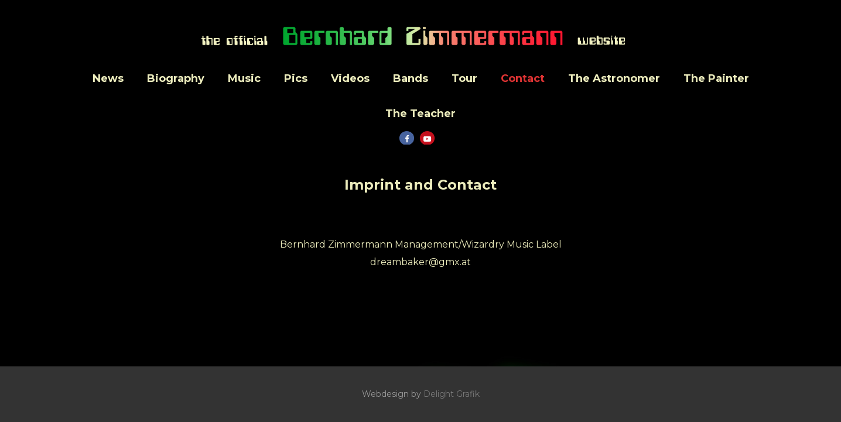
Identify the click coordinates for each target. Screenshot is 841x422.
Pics (295, 78)
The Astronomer (614, 78)
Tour (464, 78)
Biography (175, 78)
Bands (410, 78)
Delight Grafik (451, 394)
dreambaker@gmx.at (420, 261)
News (108, 78)
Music (244, 78)
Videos (350, 78)
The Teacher (420, 113)
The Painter (716, 78)
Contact (523, 78)
